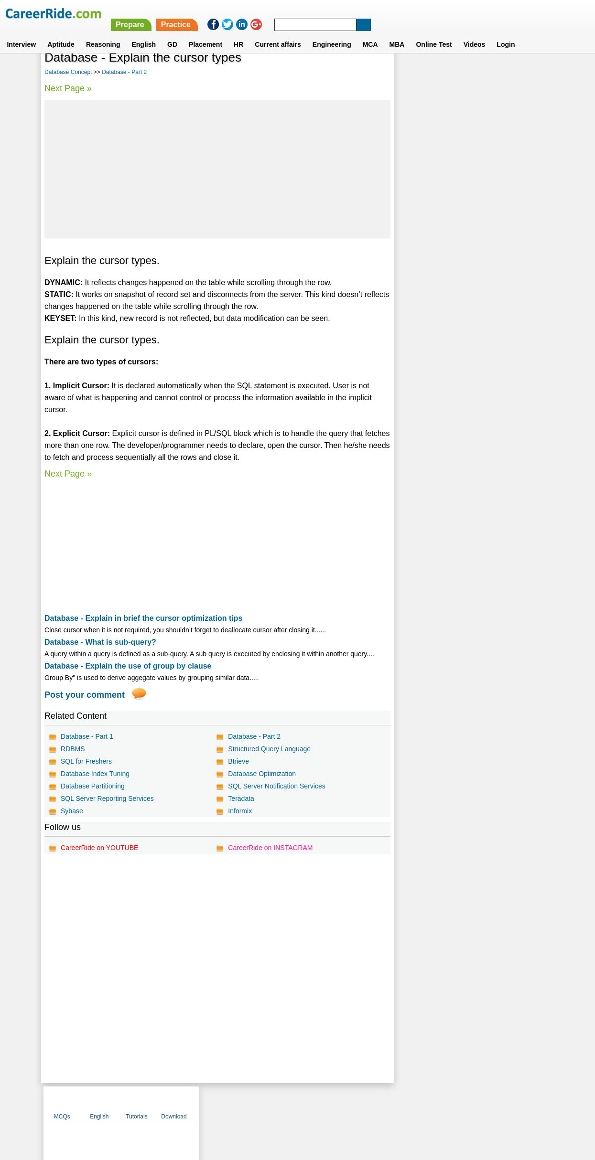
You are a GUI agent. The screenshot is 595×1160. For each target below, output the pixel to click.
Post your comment (84, 695)
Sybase (72, 811)
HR (238, 33)
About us (210, 1104)
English (143, 33)
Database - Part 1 (87, 736)
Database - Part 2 (124, 72)
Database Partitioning (93, 786)
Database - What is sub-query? (100, 642)
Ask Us (332, 1104)
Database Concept (68, 72)
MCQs (415, 73)
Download (526, 73)
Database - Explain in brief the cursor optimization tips (143, 618)
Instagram (402, 1104)
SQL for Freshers (86, 761)
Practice (394, 13)
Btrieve (238, 761)
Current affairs (278, 33)
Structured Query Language (269, 749)
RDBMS (73, 749)
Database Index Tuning (95, 773)
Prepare (348, 13)
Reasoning (103, 33)
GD (172, 33)
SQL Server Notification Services (276, 786)
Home (179, 1104)
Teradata (241, 798)
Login (506, 33)
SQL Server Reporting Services (107, 798)
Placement (205, 33)
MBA (397, 33)
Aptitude (61, 33)
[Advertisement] (217, 169)
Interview (21, 33)
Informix (240, 811)
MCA (370, 33)
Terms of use (293, 1104)
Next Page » (68, 88)
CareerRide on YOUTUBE (99, 847)
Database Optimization (262, 773)
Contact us (249, 1104)
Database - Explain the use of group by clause (127, 666)
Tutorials (489, 73)
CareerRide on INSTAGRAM (270, 847)
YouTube (365, 1104)
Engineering (332, 33)
